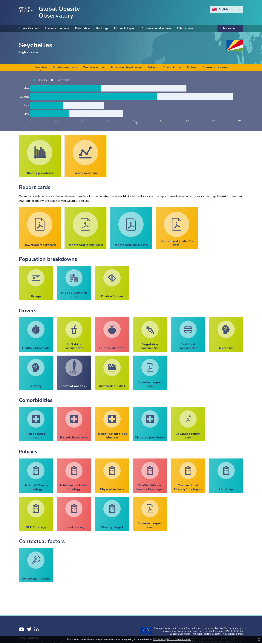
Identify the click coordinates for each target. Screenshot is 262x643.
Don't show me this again (179, 639)
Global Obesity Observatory (59, 12)
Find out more (159, 639)
